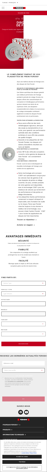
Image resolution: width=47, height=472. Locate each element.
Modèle (4, 309)
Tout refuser (22, 462)
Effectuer (5, 299)
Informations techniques (14, 434)
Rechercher (23, 343)
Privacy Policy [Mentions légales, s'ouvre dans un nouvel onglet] (33, 453)
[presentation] (17, 391)
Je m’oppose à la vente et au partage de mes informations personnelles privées (22, 467)
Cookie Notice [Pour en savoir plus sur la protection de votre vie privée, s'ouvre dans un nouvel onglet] (25, 453)
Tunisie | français (9, 2)
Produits (8, 430)
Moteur (4, 329)
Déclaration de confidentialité (16, 381)
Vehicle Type (6, 289)
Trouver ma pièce (23, 13)
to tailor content (24, 375)
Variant (4, 319)
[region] (23, 456)
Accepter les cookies (22, 456)
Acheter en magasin (25, 225)
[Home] (19, 8)
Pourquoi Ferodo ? (12, 425)
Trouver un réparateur (26, 220)
